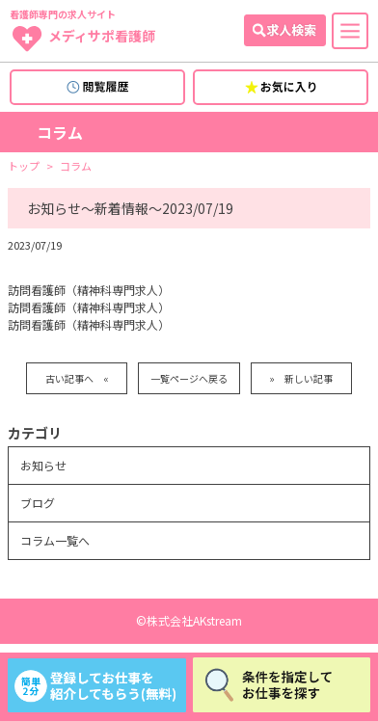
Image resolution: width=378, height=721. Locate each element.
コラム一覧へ (55, 540)
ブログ (37, 502)
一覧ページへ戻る (189, 378)
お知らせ (43, 465)
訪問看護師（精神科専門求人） (89, 289)
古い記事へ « (77, 378)
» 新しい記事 (301, 378)
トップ (24, 166)
